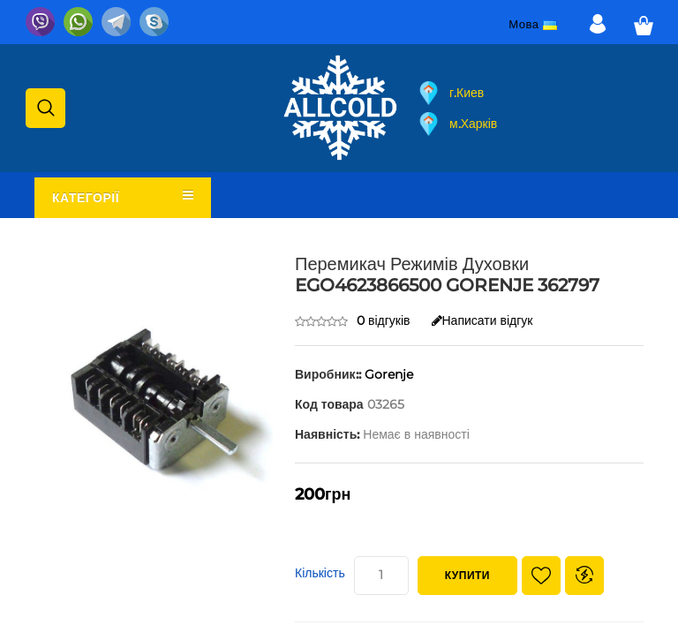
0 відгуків (384, 320)
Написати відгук (482, 320)
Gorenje (389, 374)
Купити (467, 575)
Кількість (320, 573)
